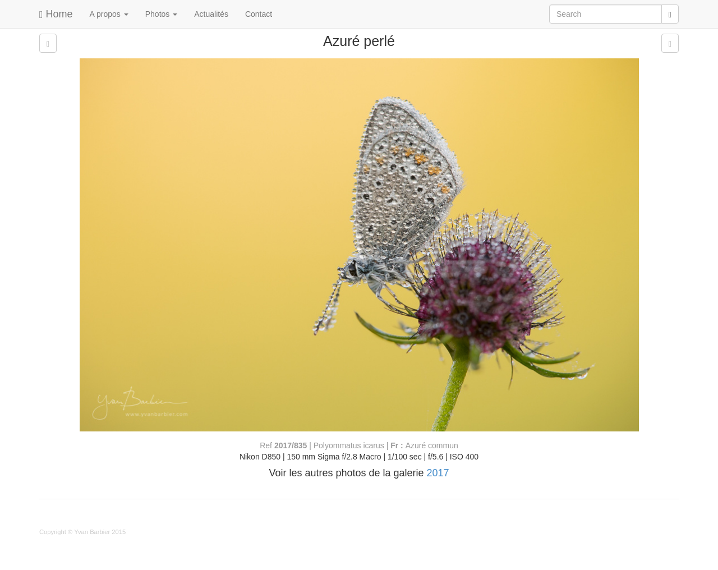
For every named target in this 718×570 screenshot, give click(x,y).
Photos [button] (161, 14)
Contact (258, 14)
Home (56, 14)
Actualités (211, 14)
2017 (438, 473)
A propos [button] (109, 14)
